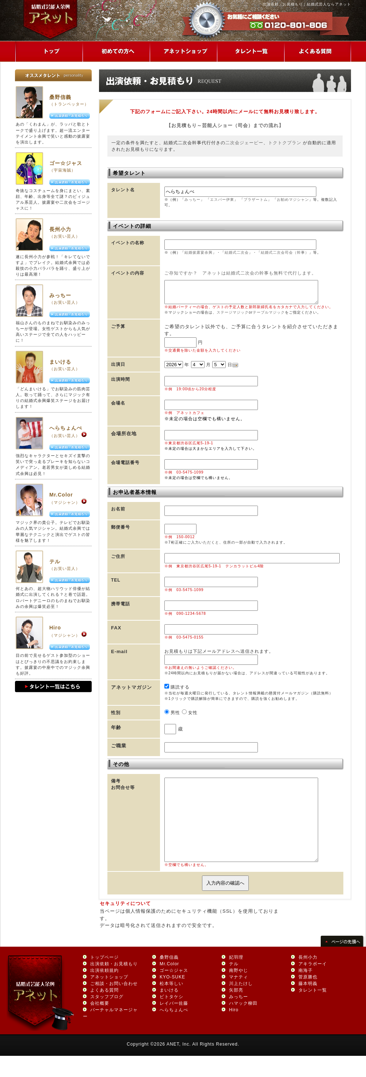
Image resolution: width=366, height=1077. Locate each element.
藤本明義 (307, 1004)
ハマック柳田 (243, 1024)
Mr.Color (61, 495)
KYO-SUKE (172, 997)
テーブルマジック (269, 317)
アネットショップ (109, 997)
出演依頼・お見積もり (114, 984)
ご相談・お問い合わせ (114, 1004)
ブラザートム (256, 200)
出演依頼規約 (104, 991)
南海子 (305, 991)
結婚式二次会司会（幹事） (285, 252)
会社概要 (99, 1024)
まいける (60, 362)
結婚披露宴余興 (198, 252)
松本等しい (171, 1004)
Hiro (55, 628)
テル (54, 561)
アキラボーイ (312, 984)
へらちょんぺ (65, 428)
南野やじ (238, 991)
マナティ (238, 997)
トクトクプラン (284, 142)
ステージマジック (233, 317)
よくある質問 (104, 1010)
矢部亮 (236, 1010)
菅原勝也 (307, 997)
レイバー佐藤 (174, 1024)
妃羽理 (236, 978)
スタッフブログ (106, 1017)
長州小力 (60, 229)
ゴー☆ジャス (65, 163)
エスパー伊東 (222, 200)
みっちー (60, 295)
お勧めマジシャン (293, 200)
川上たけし (241, 1004)
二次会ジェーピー (244, 142)
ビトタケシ (171, 1017)
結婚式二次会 (237, 252)
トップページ (104, 978)
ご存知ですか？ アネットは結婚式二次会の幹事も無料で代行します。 (240, 273)
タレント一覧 (312, 1010)
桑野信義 (60, 97)
